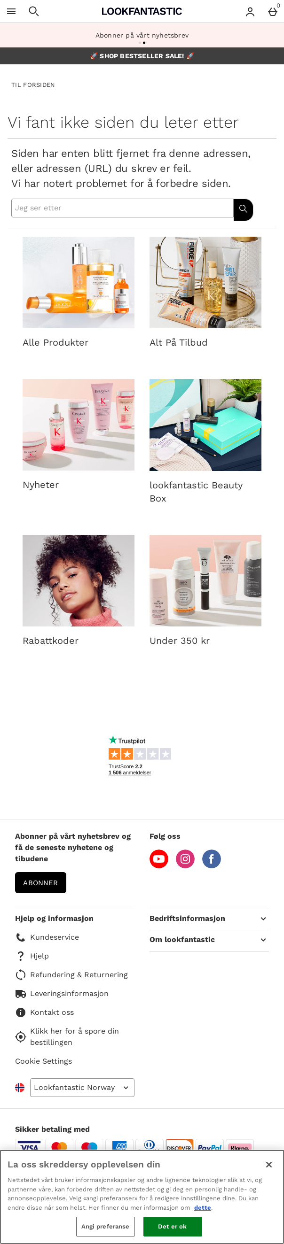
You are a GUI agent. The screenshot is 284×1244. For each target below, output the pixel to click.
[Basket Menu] (272, 11)
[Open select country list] (82, 1087)
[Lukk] (269, 1164)
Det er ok (172, 1226)
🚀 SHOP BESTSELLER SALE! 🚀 (142, 56)
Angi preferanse (105, 1226)
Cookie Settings (43, 1061)
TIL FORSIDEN (33, 84)
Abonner (40, 883)
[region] (142, 1197)
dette (202, 1207)
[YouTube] (159, 865)
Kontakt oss (44, 1012)
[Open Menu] (11, 11)
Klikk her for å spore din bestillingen (67, 1037)
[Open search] (34, 11)
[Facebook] (211, 865)
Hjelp (32, 956)
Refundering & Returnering (71, 975)
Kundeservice (47, 937)
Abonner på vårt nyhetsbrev (142, 35)
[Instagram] (185, 865)
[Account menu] (250, 11)
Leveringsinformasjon (62, 993)
